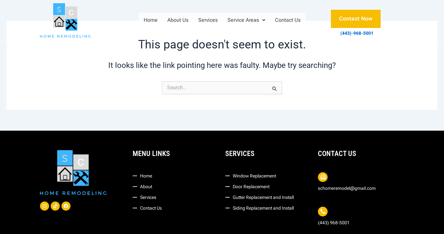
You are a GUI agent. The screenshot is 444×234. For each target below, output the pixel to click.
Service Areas (246, 20)
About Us (178, 20)
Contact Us (288, 20)
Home (151, 20)
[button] (246, 20)
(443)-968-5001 (356, 33)
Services (208, 20)
